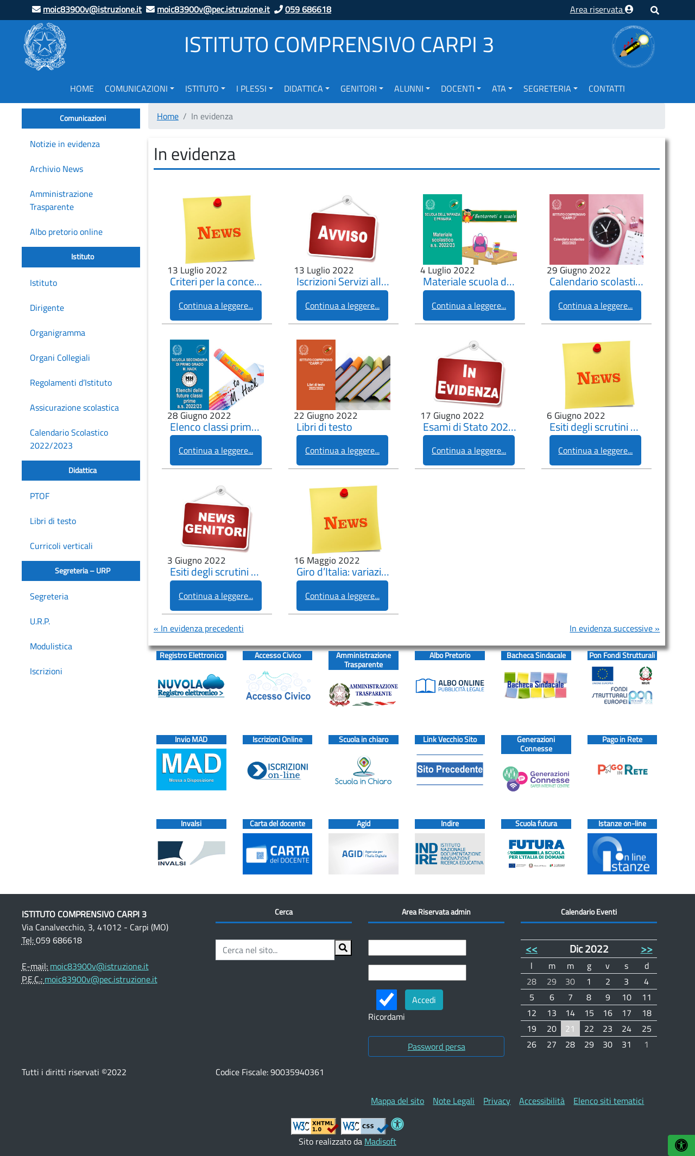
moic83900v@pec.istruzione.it (101, 979)
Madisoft (380, 1141)
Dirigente (47, 307)
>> (647, 948)
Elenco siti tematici (608, 1100)
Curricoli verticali (61, 545)
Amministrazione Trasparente (61, 200)
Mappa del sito (397, 1100)
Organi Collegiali (60, 357)
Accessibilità (542, 1100)
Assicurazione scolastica (74, 407)
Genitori (358, 88)
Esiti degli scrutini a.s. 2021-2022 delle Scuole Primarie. (596, 427)
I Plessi (251, 88)
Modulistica (51, 646)
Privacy (496, 1100)
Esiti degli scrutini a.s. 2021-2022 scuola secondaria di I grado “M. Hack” (217, 572)
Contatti (607, 88)
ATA (499, 88)
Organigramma (57, 332)
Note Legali (454, 1100)
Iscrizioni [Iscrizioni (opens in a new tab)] (46, 671)
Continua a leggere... (216, 305)
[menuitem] (82, 87)
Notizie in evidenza (65, 143)
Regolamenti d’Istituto (71, 382)
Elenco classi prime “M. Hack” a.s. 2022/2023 (217, 427)
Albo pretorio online (66, 231)
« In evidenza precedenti (199, 628)
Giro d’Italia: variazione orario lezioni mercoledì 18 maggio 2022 (343, 572)
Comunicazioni (136, 88)
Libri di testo (53, 520)
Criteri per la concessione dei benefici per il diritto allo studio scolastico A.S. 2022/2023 (217, 282)
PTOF (39, 495)
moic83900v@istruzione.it (99, 966)
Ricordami (386, 1006)
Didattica (303, 88)
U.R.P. (40, 621)
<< (532, 948)
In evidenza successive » (615, 628)
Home (82, 88)
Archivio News (56, 168)
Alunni (409, 88)
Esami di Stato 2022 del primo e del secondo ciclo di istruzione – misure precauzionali (470, 427)
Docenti (458, 88)
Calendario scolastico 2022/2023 (596, 282)
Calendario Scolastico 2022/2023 (69, 439)
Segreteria (547, 88)
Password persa (436, 1046)
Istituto (202, 88)
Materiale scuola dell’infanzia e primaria (470, 282)
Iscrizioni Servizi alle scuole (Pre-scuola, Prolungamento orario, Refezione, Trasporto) (343, 282)
